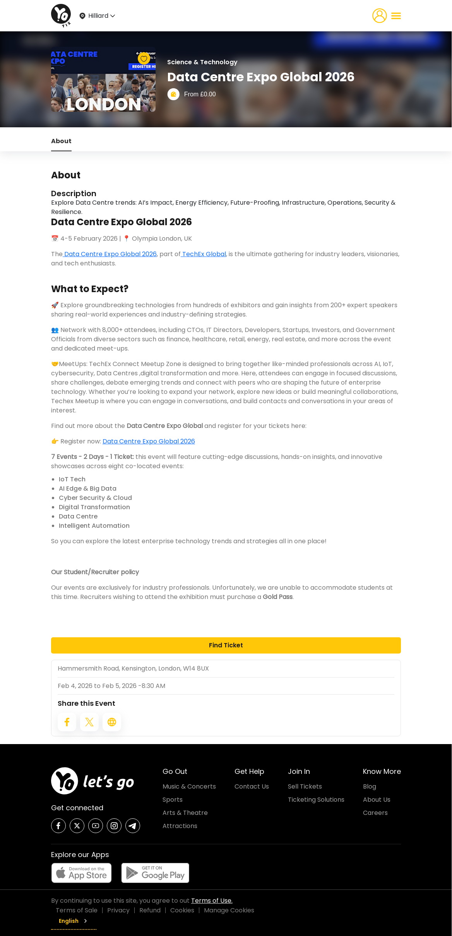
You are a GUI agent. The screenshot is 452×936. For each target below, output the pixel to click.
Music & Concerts (189, 786)
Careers (375, 812)
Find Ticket (226, 645)
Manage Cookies (229, 910)
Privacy (118, 910)
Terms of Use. (212, 900)
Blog (369, 786)
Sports (173, 799)
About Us (376, 799)
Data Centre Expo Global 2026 (110, 254)
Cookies (182, 910)
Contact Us (252, 786)
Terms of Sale (77, 910)
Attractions (180, 825)
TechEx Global (203, 254)
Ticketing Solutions (316, 799)
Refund (150, 910)
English (74, 921)
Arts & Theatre (185, 812)
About (61, 141)
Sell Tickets (305, 786)
